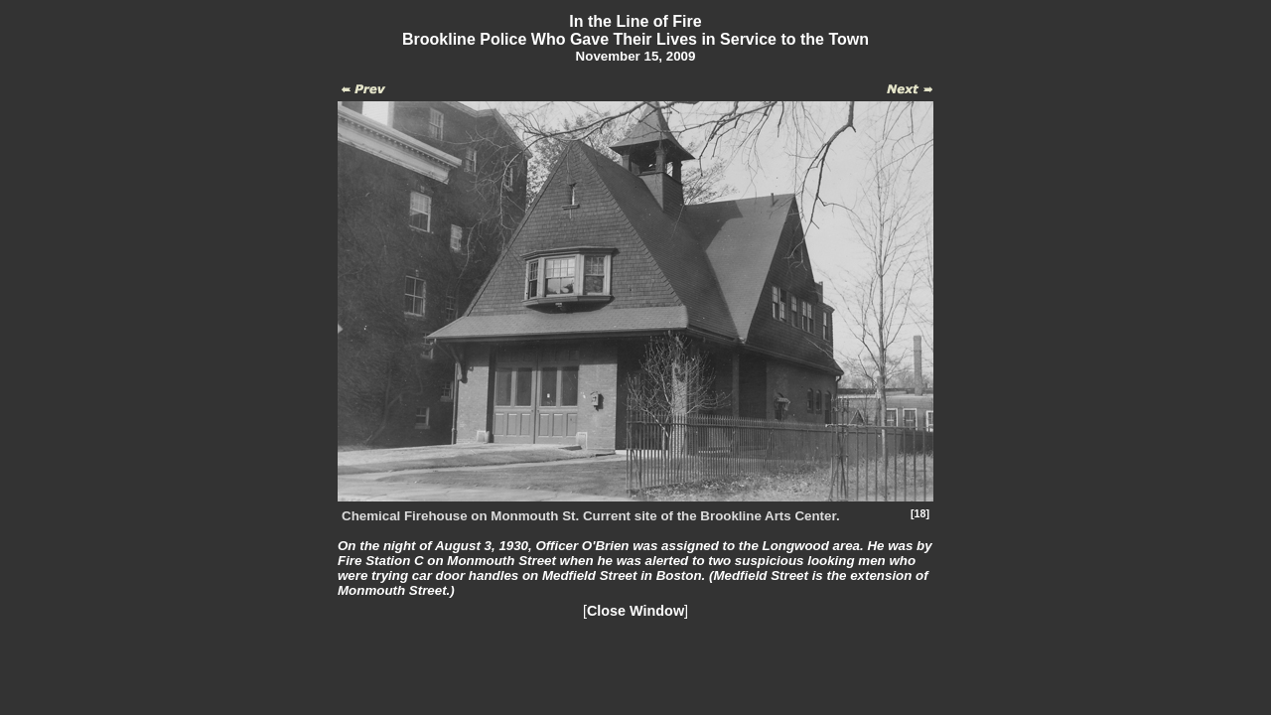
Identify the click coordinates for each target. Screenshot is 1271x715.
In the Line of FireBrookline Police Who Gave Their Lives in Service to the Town (635, 30)
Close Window (635, 611)
